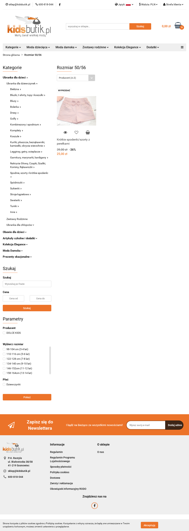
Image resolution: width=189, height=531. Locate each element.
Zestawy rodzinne (96, 47)
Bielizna (15, 89)
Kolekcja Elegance (127, 47)
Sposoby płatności (60, 466)
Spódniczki (17, 182)
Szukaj (27, 308)
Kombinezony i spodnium (25, 124)
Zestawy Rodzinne (17, 219)
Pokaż (27, 397)
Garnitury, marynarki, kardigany (29, 157)
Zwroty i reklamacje (61, 483)
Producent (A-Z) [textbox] (67, 77)
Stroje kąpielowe (20, 194)
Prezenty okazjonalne (17, 256)
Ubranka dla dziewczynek (21, 83)
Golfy (14, 118)
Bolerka (15, 106)
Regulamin (56, 452)
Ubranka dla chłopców (20, 224)
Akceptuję (149, 525)
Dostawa (55, 477)
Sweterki (16, 200)
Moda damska (66, 47)
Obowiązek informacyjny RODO (68, 488)
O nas (100, 452)
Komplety (16, 130)
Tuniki (14, 206)
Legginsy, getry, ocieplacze (26, 151)
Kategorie (13, 47)
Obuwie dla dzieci (15, 232)
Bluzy (14, 100)
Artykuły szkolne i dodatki (20, 238)
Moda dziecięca (38, 47)
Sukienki (16, 188)
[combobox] (76, 78)
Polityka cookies (59, 472)
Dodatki (153, 47)
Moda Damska (13, 250)
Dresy (14, 112)
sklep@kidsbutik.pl (19, 470)
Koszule (15, 136)
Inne (13, 212)
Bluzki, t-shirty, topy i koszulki (27, 95)
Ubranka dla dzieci (15, 77)
